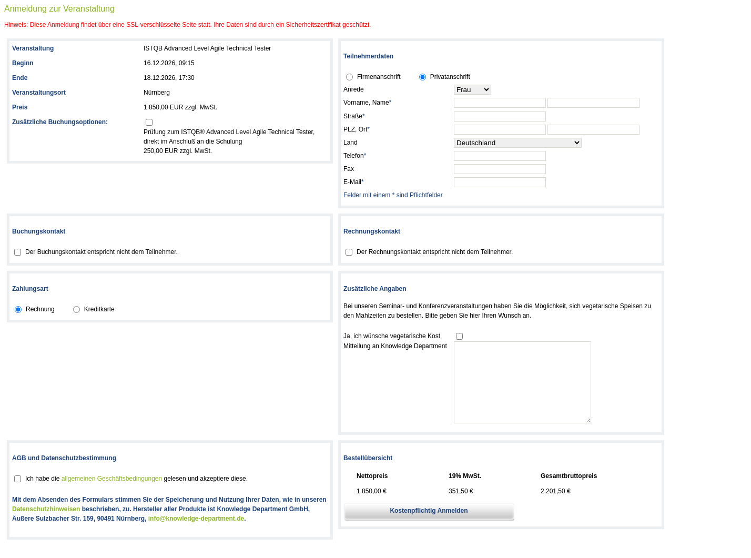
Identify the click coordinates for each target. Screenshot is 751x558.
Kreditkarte (99, 309)
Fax (348, 169)
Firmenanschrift (379, 76)
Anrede (353, 89)
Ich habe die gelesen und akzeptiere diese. (136, 494)
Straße (354, 116)
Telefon (354, 155)
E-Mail (353, 182)
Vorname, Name (367, 102)
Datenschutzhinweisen (46, 525)
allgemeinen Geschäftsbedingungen (112, 494)
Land (350, 142)
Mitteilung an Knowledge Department (395, 346)
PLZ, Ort (356, 129)
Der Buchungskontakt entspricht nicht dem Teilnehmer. (101, 252)
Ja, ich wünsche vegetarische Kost (391, 336)
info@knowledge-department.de (196, 534)
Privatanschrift (450, 76)
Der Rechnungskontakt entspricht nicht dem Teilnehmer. (435, 252)
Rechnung (40, 309)
